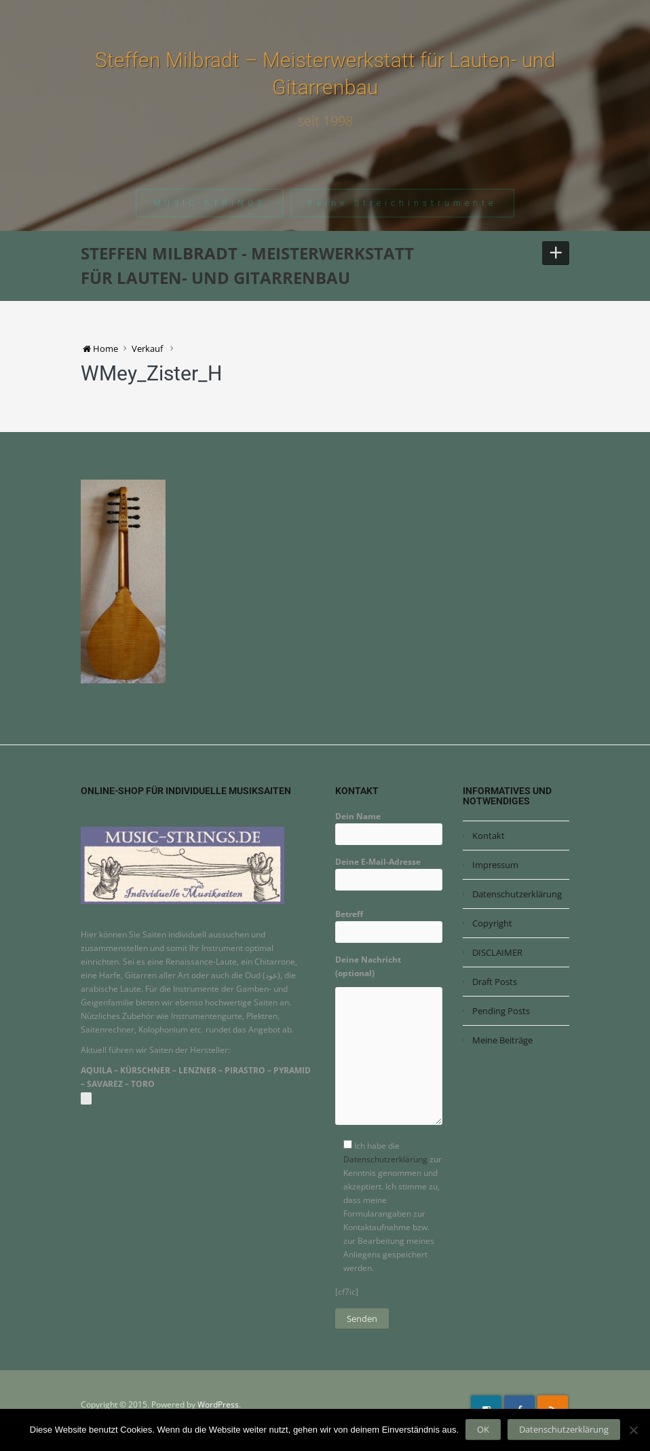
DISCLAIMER (497, 952)
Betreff (388, 922)
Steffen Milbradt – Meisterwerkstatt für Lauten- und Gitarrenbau (325, 73)
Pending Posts (501, 1011)
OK (483, 1429)
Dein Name (388, 825)
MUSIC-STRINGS (209, 203)
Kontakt (488, 835)
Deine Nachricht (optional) (388, 1044)
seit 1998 (325, 120)
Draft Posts (494, 981)
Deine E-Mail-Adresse (388, 870)
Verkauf (147, 348)
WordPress (218, 1404)
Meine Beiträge (502, 1040)
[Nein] (633, 1430)
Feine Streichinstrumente (402, 203)
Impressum (495, 865)
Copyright (492, 923)
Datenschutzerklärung (385, 1159)
